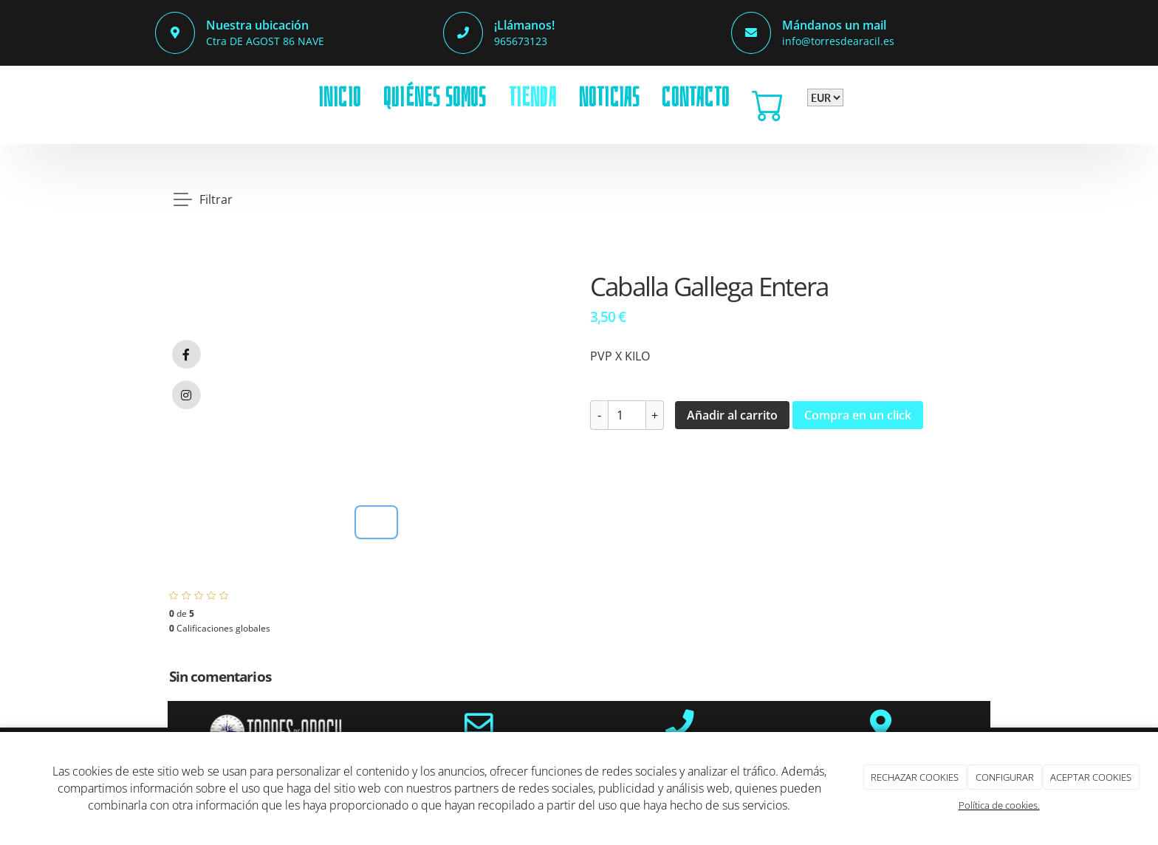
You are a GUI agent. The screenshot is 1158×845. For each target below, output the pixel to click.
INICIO (339, 96)
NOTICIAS (609, 96)
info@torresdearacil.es (838, 41)
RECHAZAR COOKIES (915, 777)
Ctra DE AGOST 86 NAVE (265, 41)
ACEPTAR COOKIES (1090, 777)
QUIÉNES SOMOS (435, 96)
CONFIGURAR (1005, 777)
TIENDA (533, 96)
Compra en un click (857, 415)
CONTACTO (696, 96)
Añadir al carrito (732, 415)
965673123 (520, 41)
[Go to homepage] (154, 97)
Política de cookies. (999, 805)
